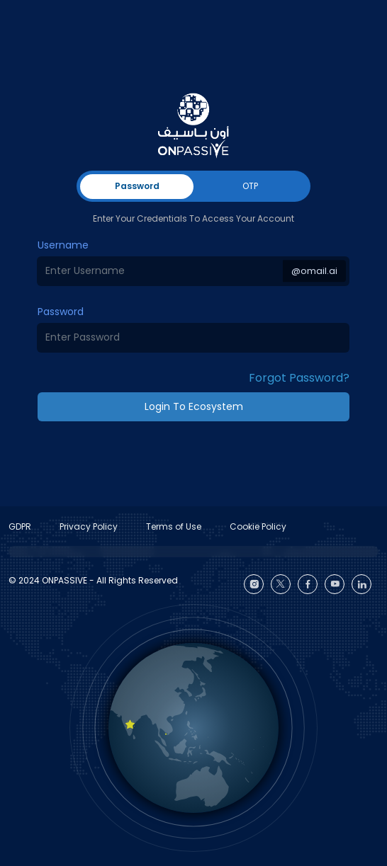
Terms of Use (173, 526)
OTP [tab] (250, 186)
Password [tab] (137, 186)
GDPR (20, 526)
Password (61, 311)
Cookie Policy (258, 526)
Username (63, 245)
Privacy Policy (89, 526)
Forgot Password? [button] (299, 378)
